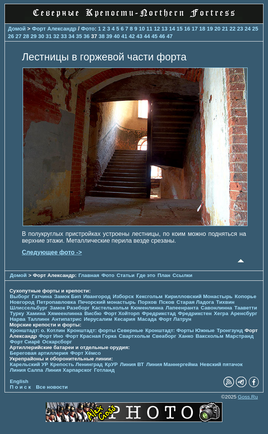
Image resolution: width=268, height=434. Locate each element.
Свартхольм (134, 336)
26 (11, 36)
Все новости (52, 387)
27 (18, 36)
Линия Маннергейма (172, 364)
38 (102, 36)
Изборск (123, 296)
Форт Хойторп (122, 313)
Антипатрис (67, 319)
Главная (89, 275)
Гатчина (42, 296)
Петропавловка (56, 302)
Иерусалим (98, 319)
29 (34, 36)
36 (86, 36)
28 (26, 36)
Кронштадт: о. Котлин (37, 330)
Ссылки (183, 275)
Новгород (22, 302)
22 (232, 29)
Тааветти (245, 308)
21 (225, 29)
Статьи (125, 275)
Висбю (93, 313)
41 (124, 36)
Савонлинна (216, 308)
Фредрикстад (159, 313)
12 (157, 29)
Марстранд (240, 336)
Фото (87, 29)
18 (202, 29)
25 (255, 29)
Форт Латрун (175, 319)
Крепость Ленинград (76, 364)
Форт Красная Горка (91, 336)
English (19, 381)
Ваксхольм (209, 336)
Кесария (125, 319)
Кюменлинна (147, 308)
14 (172, 29)
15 (180, 29)
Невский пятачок (221, 364)
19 (210, 29)
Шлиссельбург (29, 308)
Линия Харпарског (68, 370)
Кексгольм (149, 296)
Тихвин (225, 302)
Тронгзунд (230, 330)
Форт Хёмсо (85, 353)
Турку (17, 313)
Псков (166, 302)
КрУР (111, 364)
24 (248, 29)
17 (195, 29)
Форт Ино (51, 336)
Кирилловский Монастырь (198, 296)
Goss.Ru (248, 397)
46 (162, 36)
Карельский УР (29, 364)
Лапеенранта (182, 308)
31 (49, 36)
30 (41, 36)
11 (149, 29)
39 (109, 36)
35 (79, 36)
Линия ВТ (132, 364)
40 (117, 36)
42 (132, 36)
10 (142, 29)
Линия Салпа (26, 370)
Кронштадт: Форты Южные (180, 330)
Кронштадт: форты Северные (105, 330)
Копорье (245, 296)
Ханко (186, 336)
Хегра (221, 313)
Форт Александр (54, 29)
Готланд (104, 370)
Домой (17, 29)
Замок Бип (67, 296)
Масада (147, 319)
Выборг (19, 296)
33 (64, 36)
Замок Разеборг (70, 308)
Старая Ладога (195, 302)
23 (240, 29)
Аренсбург (243, 313)
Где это (146, 275)
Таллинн (38, 319)
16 (187, 29)
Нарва (17, 319)
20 (217, 29)
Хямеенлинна (65, 313)
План (163, 275)
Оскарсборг (57, 342)
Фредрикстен (194, 313)
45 (154, 36)
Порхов (147, 302)
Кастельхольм (110, 308)
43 (139, 36)
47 (169, 36)
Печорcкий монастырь (107, 302)
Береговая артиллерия (39, 353)
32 (56, 36)
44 (147, 36)
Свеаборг (164, 336)
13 (165, 29)
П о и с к (20, 387)
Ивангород (97, 296)
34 (71, 36)
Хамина (36, 313)
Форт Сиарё (25, 342)
